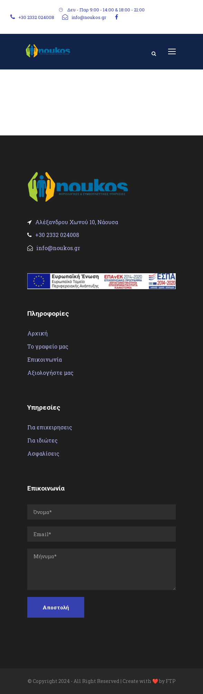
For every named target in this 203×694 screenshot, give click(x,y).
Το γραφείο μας (47, 346)
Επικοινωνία (44, 359)
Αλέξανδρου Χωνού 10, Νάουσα (72, 222)
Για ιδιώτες (42, 440)
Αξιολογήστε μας (50, 372)
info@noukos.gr (88, 17)
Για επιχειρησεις (49, 427)
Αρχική (37, 333)
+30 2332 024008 (36, 17)
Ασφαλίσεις (43, 453)
